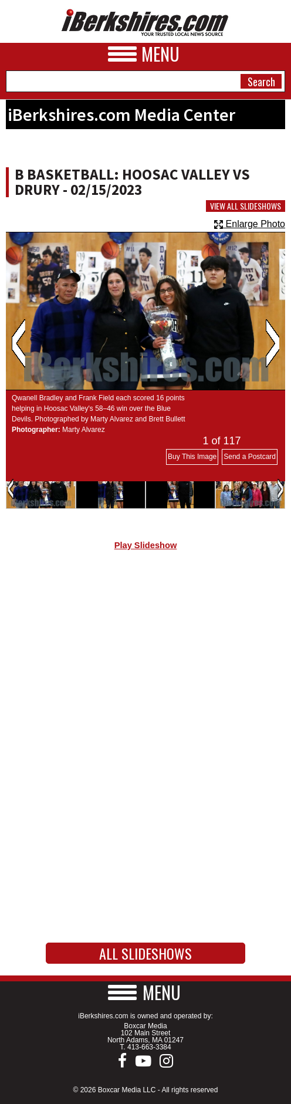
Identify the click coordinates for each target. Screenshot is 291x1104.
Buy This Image (192, 457)
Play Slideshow (145, 545)
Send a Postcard (250, 457)
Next (272, 343)
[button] (145, 992)
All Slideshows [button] (145, 953)
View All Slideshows (245, 206)
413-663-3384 (149, 1047)
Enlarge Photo (249, 224)
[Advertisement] (145, 658)
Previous (18, 343)
